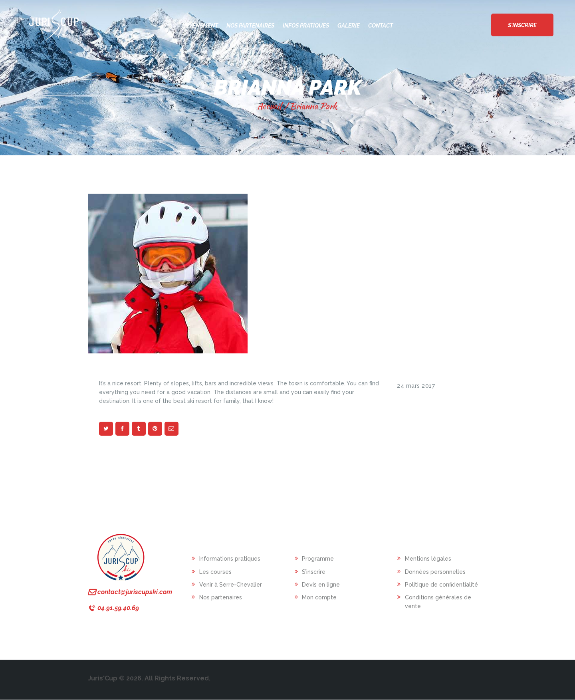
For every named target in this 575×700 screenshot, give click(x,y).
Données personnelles (435, 572)
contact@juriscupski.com (134, 592)
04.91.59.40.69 (118, 608)
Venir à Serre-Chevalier (230, 584)
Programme (318, 558)
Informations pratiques (229, 558)
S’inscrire (313, 572)
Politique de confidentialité (441, 584)
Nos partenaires (220, 597)
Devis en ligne (321, 584)
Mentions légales (428, 558)
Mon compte (319, 597)
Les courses (215, 572)
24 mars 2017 (416, 386)
